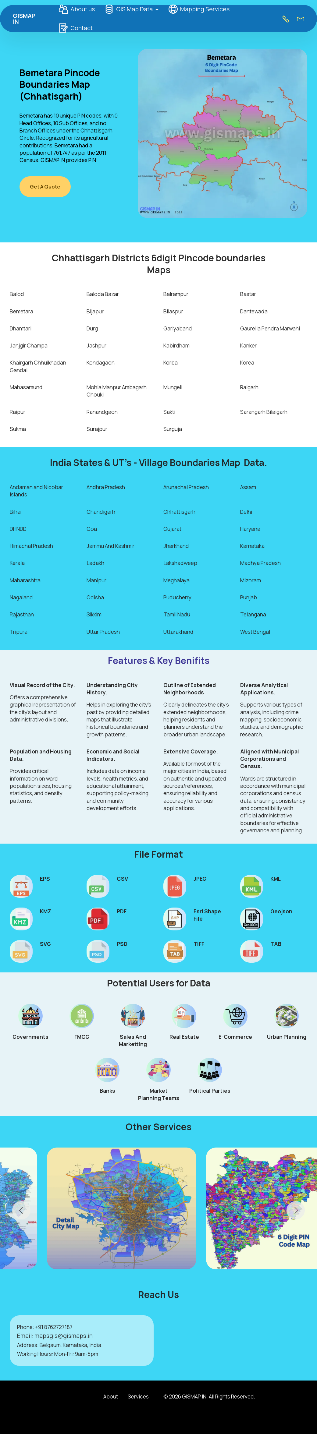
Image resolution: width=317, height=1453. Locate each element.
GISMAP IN (28, 18)
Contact (74, 28)
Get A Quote (46, 186)
